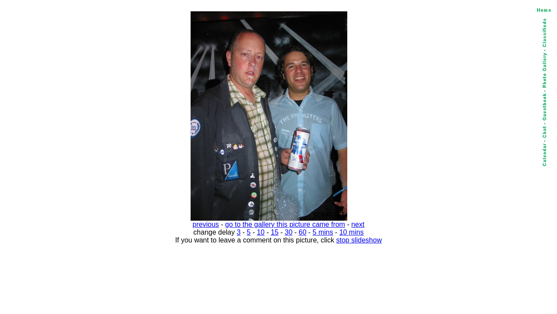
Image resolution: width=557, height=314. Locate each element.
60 (302, 232)
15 (274, 232)
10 (261, 232)
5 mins (322, 232)
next (357, 224)
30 (288, 232)
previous (206, 224)
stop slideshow (359, 240)
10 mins (351, 232)
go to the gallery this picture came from (285, 224)
